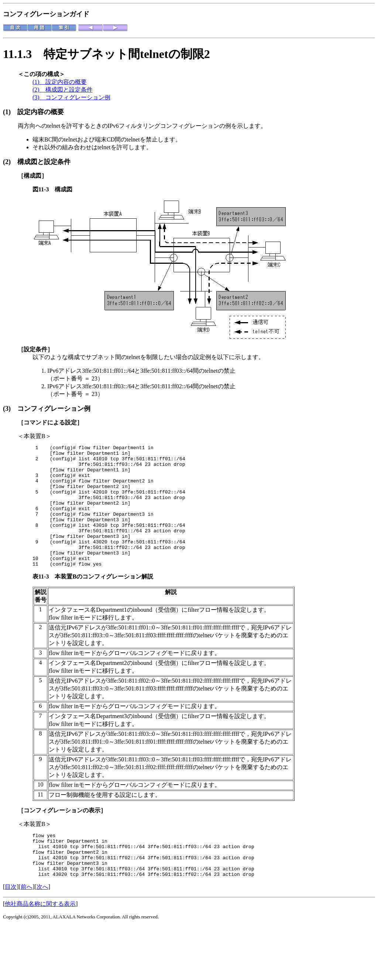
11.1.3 (23, 54)
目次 (11, 920)
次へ (42, 920)
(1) (10, 112)
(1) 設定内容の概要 (59, 82)
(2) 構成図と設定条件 (62, 89)
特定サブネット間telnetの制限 (124, 54)
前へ (26, 920)
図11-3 (43, 189)
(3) (10, 408)
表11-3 (43, 601)
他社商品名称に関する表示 (40, 937)
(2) (10, 161)
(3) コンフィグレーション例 (71, 97)
